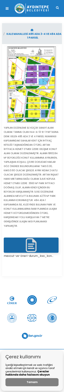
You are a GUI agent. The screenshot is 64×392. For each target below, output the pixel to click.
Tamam (32, 382)
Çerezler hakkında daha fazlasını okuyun (27, 373)
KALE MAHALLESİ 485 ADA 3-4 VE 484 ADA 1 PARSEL (33, 36)
